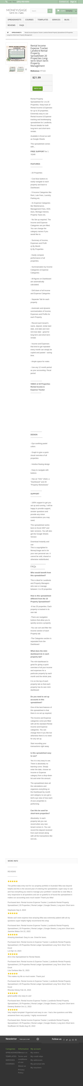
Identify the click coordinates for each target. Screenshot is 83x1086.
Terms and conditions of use (22, 1059)
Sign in (73, 2)
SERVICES (56, 19)
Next (26, 69)
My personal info (38, 1064)
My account (36, 1049)
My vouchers (36, 1068)
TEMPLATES (43, 19)
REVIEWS (11, 25)
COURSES (29, 19)
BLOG (66, 19)
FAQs (21, 25)
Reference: (35, 71)
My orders (35, 1053)
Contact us (63, 2)
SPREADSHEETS (14, 19)
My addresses (36, 1060)
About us (22, 1066)
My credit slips (37, 1056)
